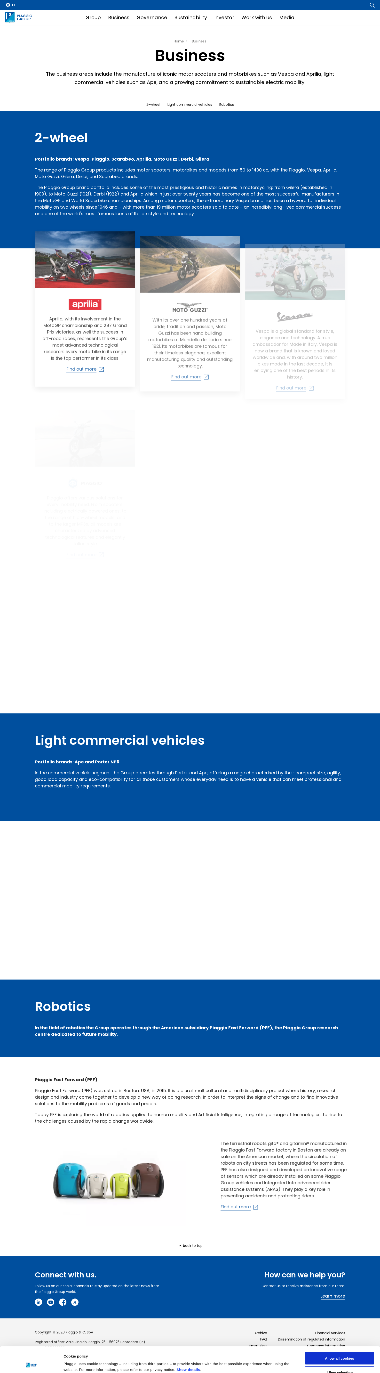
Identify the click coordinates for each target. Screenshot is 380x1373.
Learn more (333, 1296)
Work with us (256, 17)
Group (93, 17)
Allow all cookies (339, 1332)
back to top (193, 1245)
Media (286, 17)
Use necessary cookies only (339, 1361)
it (13, 5)
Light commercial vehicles (189, 104)
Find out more (250, 1207)
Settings (250, 1359)
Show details (188, 1344)
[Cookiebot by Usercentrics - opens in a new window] (31, 1363)
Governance (152, 17)
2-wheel (153, 104)
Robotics (226, 104)
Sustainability (190, 17)
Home (179, 41)
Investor (224, 17)
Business (118, 17)
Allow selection (339, 1347)
